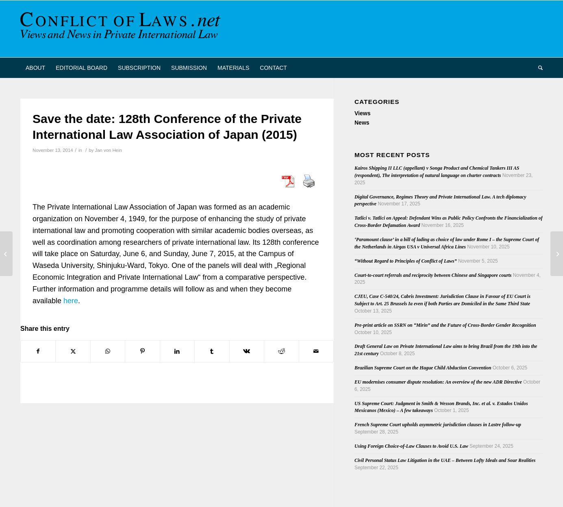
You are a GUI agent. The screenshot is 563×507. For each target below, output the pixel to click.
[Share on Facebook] (38, 351)
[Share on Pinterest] (142, 351)
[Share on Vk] (247, 351)
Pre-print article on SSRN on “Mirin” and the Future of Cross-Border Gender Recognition (445, 325)
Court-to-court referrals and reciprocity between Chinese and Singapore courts (432, 275)
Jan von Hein (108, 150)
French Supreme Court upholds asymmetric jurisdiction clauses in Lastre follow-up (437, 424)
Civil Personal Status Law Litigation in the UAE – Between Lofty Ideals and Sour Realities (444, 460)
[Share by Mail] (316, 351)
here (70, 301)
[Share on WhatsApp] (108, 351)
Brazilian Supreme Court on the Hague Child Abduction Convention (422, 368)
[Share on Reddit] (281, 351)
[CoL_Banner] (122, 28)
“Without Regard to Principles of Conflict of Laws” (405, 261)
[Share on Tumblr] (212, 351)
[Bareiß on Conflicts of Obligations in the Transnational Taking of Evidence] (6, 253)
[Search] (538, 68)
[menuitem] (35, 68)
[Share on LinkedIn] (177, 351)
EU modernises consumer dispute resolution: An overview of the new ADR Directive (438, 382)
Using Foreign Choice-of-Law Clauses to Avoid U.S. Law (411, 446)
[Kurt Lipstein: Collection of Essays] (556, 253)
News (362, 122)
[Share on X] (73, 351)
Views (362, 113)
